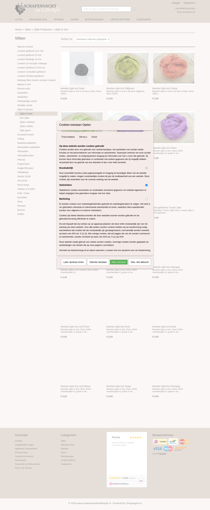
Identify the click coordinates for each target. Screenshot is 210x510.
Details (83, 141)
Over (94, 141)
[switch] (146, 172)
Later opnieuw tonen (73, 266)
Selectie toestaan (98, 266)
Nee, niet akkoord (140, 266)
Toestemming (68, 141)
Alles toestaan (119, 266)
